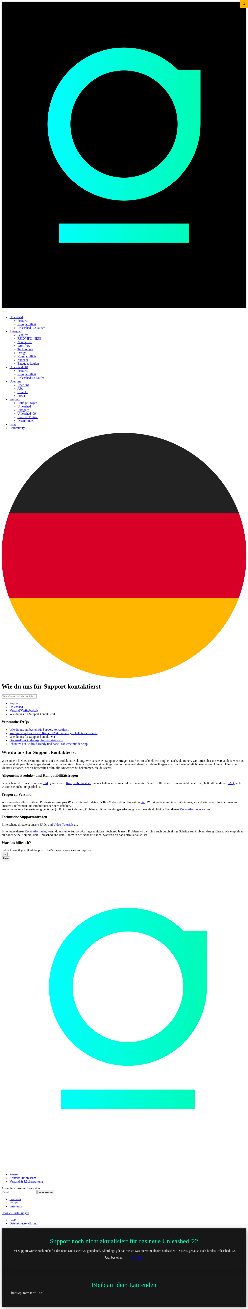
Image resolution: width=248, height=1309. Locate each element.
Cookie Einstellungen (15, 1213)
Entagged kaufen (28, 363)
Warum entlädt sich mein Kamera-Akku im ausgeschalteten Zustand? (53, 733)
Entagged (15, 331)
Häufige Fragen (27, 403)
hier (143, 802)
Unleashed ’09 (26, 413)
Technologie (25, 349)
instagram (16, 1206)
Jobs (20, 388)
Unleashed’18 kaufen (30, 378)
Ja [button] (4, 854)
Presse (21, 395)
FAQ (231, 783)
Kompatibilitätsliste (78, 783)
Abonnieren (46, 1192)
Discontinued (25, 420)
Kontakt (22, 392)
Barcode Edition (27, 417)
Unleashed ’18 (19, 367)
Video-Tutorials (63, 824)
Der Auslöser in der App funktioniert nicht (36, 740)
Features (22, 320)
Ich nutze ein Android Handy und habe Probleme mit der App (49, 744)
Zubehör (22, 360)
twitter (14, 1202)
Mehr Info (136, 1257)
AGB (13, 1219)
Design (21, 352)
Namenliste (24, 342)
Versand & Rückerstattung (26, 1181)
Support (15, 399)
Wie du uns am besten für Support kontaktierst (39, 729)
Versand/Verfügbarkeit (24, 710)
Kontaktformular (190, 809)
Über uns (15, 381)
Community (17, 428)
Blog (13, 424)
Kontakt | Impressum (23, 1178)
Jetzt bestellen (113, 1257)
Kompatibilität (26, 324)
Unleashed (16, 317)
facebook (15, 1199)
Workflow (23, 345)
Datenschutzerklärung (23, 1223)
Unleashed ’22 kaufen (31, 327)
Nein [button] (6, 858)
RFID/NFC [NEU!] (29, 338)
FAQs (47, 783)
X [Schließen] (244, 4)
